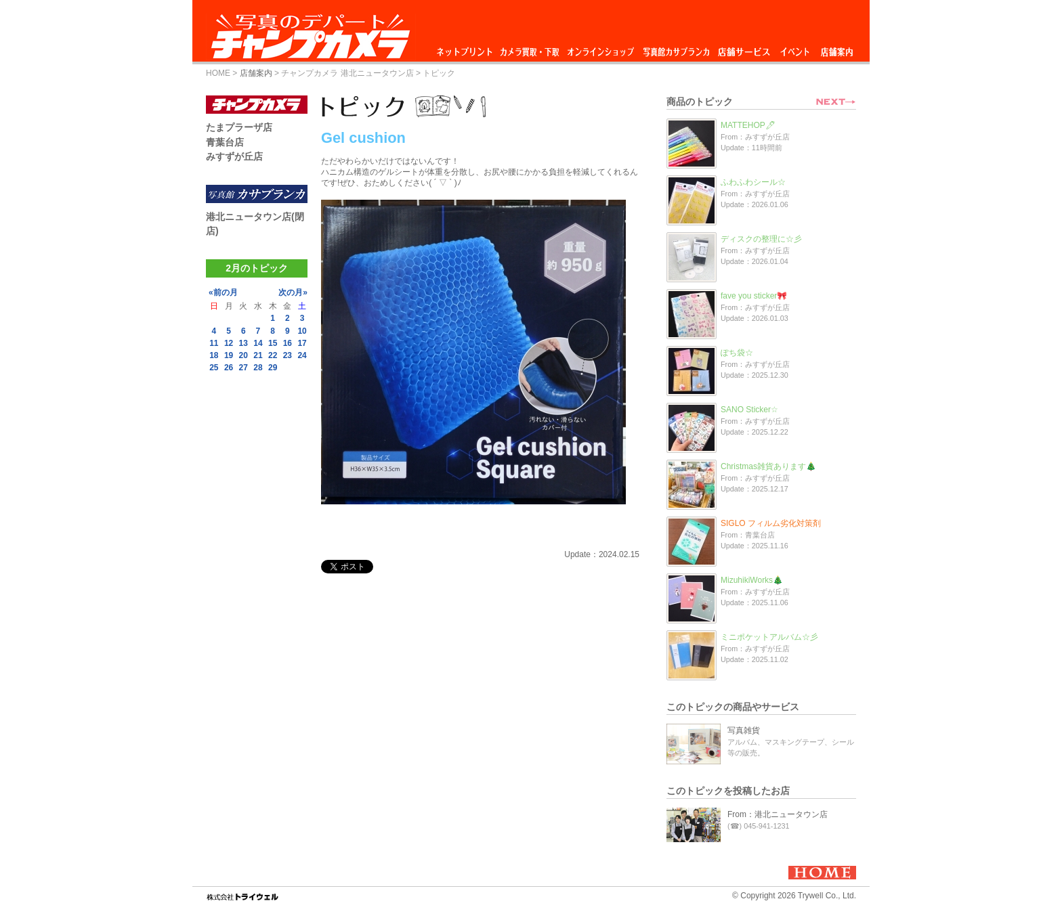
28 (257, 367)
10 (301, 331)
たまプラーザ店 (239, 127)
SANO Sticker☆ (749, 409)
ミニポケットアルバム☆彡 (769, 637)
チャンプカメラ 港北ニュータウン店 (347, 73)
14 (257, 343)
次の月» (292, 292)
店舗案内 (836, 48)
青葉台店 (225, 142)
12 (228, 343)
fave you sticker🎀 (754, 296)
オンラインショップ (599, 48)
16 (287, 343)
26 (228, 367)
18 (213, 355)
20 (243, 355)
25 (213, 367)
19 (228, 355)
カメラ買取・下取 (530, 48)
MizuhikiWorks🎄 (752, 580)
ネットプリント (466, 48)
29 (272, 367)
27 (243, 367)
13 (243, 343)
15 (272, 343)
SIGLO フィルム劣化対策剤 (771, 523)
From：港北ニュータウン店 (777, 814)
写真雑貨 (743, 730)
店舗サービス (744, 48)
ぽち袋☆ (737, 352)
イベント (795, 48)
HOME (218, 73)
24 (301, 355)
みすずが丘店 (234, 156)
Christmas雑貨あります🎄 (768, 466)
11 (213, 343)
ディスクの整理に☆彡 (761, 239)
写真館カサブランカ (676, 48)
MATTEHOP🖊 (748, 125)
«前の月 (223, 292)
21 (257, 355)
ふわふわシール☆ (753, 182)
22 (272, 355)
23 (287, 355)
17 (301, 343)
